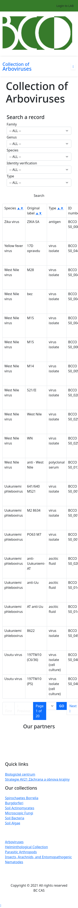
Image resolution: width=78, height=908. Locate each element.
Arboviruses (14, 842)
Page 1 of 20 (40, 711)
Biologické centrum (20, 774)
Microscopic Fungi (19, 813)
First (8, 708)
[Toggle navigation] (5, 54)
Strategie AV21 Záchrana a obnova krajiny (37, 779)
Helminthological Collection (26, 847)
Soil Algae (12, 823)
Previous (23, 708)
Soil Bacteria (14, 818)
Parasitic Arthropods (21, 852)
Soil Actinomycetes (19, 808)
